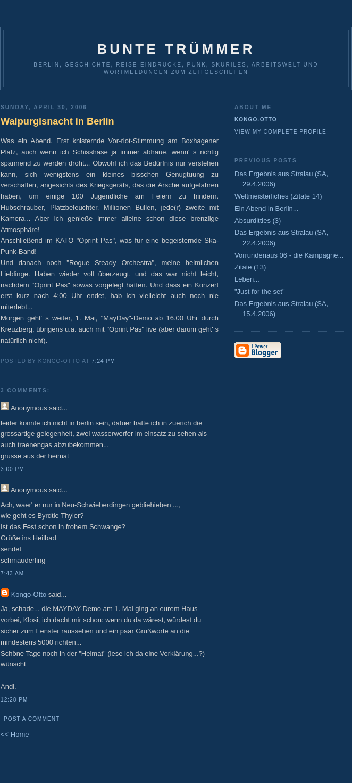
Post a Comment (32, 719)
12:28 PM (14, 700)
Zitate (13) (250, 267)
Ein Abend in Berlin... (266, 208)
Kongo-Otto (29, 594)
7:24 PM (103, 361)
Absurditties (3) (257, 221)
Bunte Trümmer (176, 49)
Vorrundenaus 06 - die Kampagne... (288, 255)
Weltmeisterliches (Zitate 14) (278, 196)
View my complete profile (280, 132)
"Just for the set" (259, 291)
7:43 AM (12, 573)
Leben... (246, 279)
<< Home (15, 734)
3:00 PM (12, 469)
